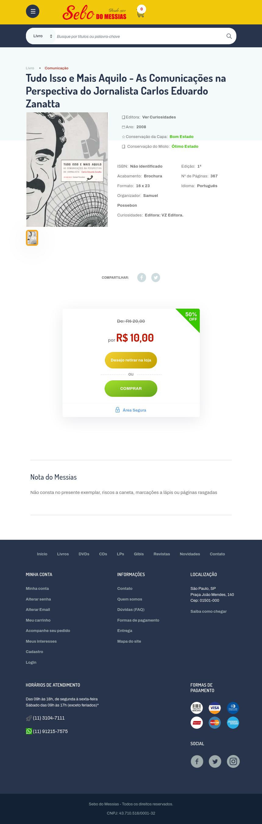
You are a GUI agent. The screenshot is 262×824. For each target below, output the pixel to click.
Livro (30, 68)
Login (31, 662)
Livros (63, 554)
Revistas (162, 554)
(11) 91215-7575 (47, 731)
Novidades (190, 554)
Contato (217, 554)
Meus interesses (41, 641)
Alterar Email (38, 610)
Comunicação (57, 68)
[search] (141, 36)
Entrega (124, 631)
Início (42, 554)
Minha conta (37, 588)
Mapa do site (129, 641)
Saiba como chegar (208, 611)
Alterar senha (38, 599)
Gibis (139, 554)
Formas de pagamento (138, 620)
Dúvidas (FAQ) (131, 610)
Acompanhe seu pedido (48, 631)
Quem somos (129, 599)
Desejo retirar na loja (131, 360)
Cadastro (34, 652)
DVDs (84, 554)
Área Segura (131, 410)
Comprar (131, 389)
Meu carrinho (38, 620)
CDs (103, 554)
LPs (120, 554)
